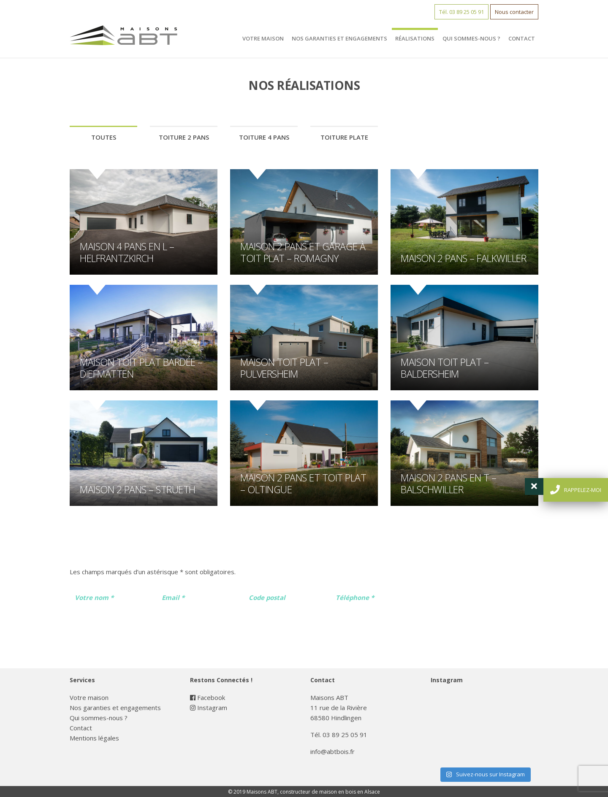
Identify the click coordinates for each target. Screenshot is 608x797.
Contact (521, 38)
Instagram (208, 707)
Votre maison (263, 38)
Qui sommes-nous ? (471, 38)
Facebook (207, 697)
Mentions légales (94, 738)
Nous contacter (514, 12)
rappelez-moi (575, 489)
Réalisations (414, 38)
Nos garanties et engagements (339, 38)
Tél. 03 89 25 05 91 (461, 12)
